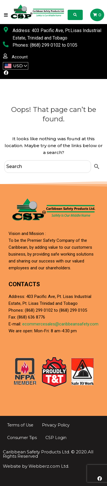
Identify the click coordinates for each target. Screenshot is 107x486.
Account (20, 57)
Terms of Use (20, 425)
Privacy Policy (56, 425)
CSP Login (55, 437)
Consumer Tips (22, 437)
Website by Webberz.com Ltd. (36, 466)
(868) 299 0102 (45, 45)
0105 (72, 45)
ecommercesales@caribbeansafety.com (60, 324)
